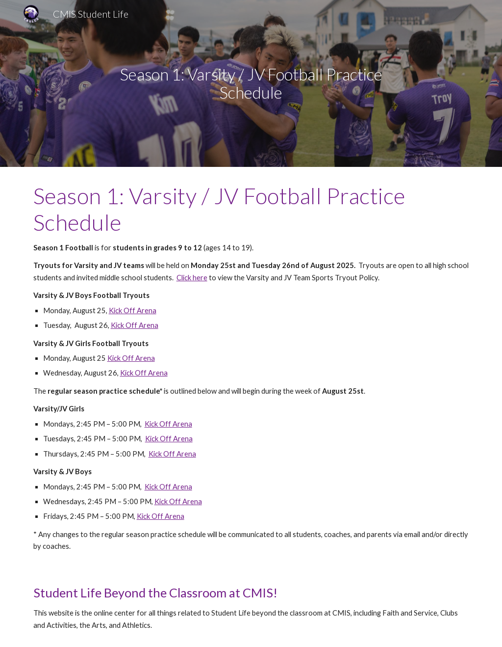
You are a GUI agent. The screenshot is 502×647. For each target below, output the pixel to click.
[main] (251, 83)
